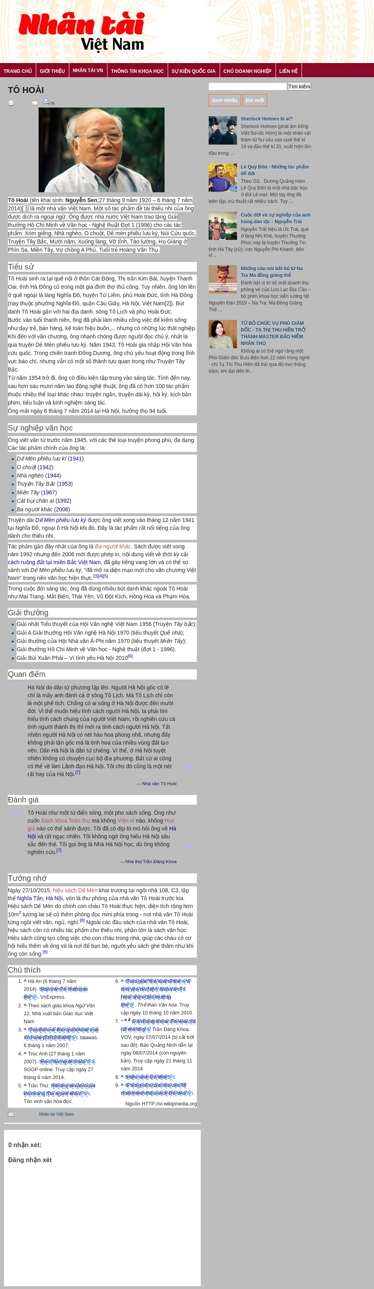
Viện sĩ (125, 820)
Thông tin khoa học (137, 71)
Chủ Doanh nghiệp (248, 71)
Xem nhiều (225, 100)
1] (27, 206)
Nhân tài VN (88, 70)
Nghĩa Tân (30, 898)
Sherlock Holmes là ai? (267, 119)
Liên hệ (289, 71)
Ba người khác (113, 546)
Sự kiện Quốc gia (194, 71)
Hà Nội (54, 898)
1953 (65, 484)
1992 (63, 501)
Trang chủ (18, 71)
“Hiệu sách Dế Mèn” (147, 1077)
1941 (76, 458)
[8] (82, 920)
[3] (95, 576)
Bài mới (255, 100)
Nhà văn (150, 783)
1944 (53, 475)
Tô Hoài (26, 90)
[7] (77, 772)
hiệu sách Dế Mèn (75, 890)
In (48, 103)
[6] (130, 656)
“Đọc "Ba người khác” (64, 1061)
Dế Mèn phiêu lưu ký (60, 520)
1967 (49, 492)
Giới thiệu (52, 71)
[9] (45, 951)
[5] (105, 576)
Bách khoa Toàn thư (65, 820)
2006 (62, 509)
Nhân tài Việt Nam (56, 1114)
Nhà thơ (133, 861)
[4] (100, 576)
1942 (45, 467)
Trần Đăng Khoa (160, 861)
